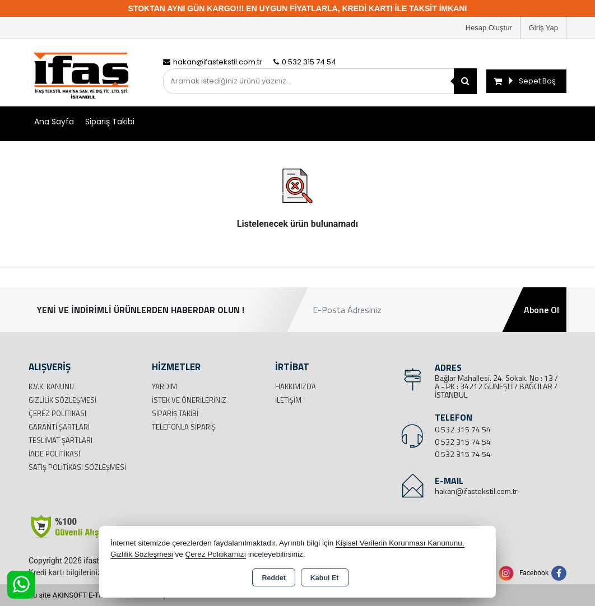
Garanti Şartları (59, 426)
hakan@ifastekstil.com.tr (476, 491)
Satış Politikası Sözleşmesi (77, 467)
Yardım (164, 386)
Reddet (273, 578)
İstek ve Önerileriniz (189, 399)
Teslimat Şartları (60, 440)
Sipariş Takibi (109, 121)
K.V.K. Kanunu (51, 386)
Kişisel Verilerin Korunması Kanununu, (400, 543)
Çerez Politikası (57, 413)
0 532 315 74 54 (463, 429)
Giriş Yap (543, 28)
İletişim (288, 399)
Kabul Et (324, 578)
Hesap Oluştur (489, 28)
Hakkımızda (295, 386)
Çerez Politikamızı (216, 554)
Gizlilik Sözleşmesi (62, 399)
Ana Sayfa (54, 121)
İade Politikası (54, 453)
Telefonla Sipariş (184, 426)
